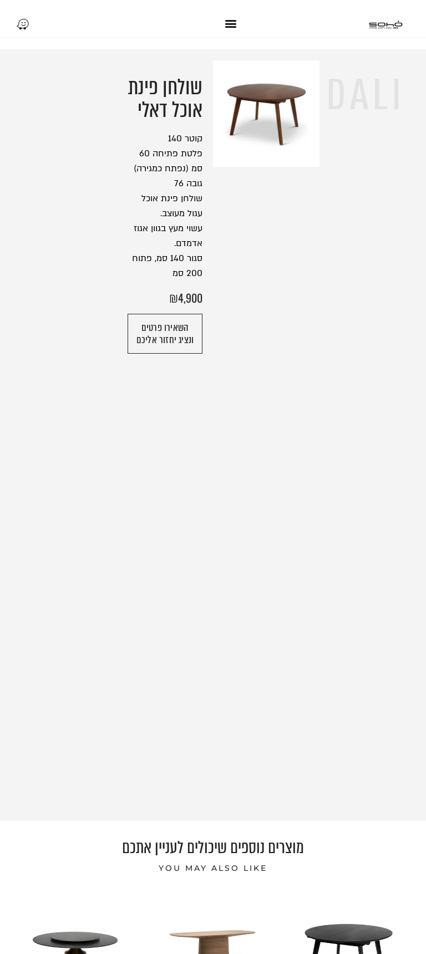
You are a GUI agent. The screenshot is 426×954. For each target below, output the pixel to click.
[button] (230, 23)
